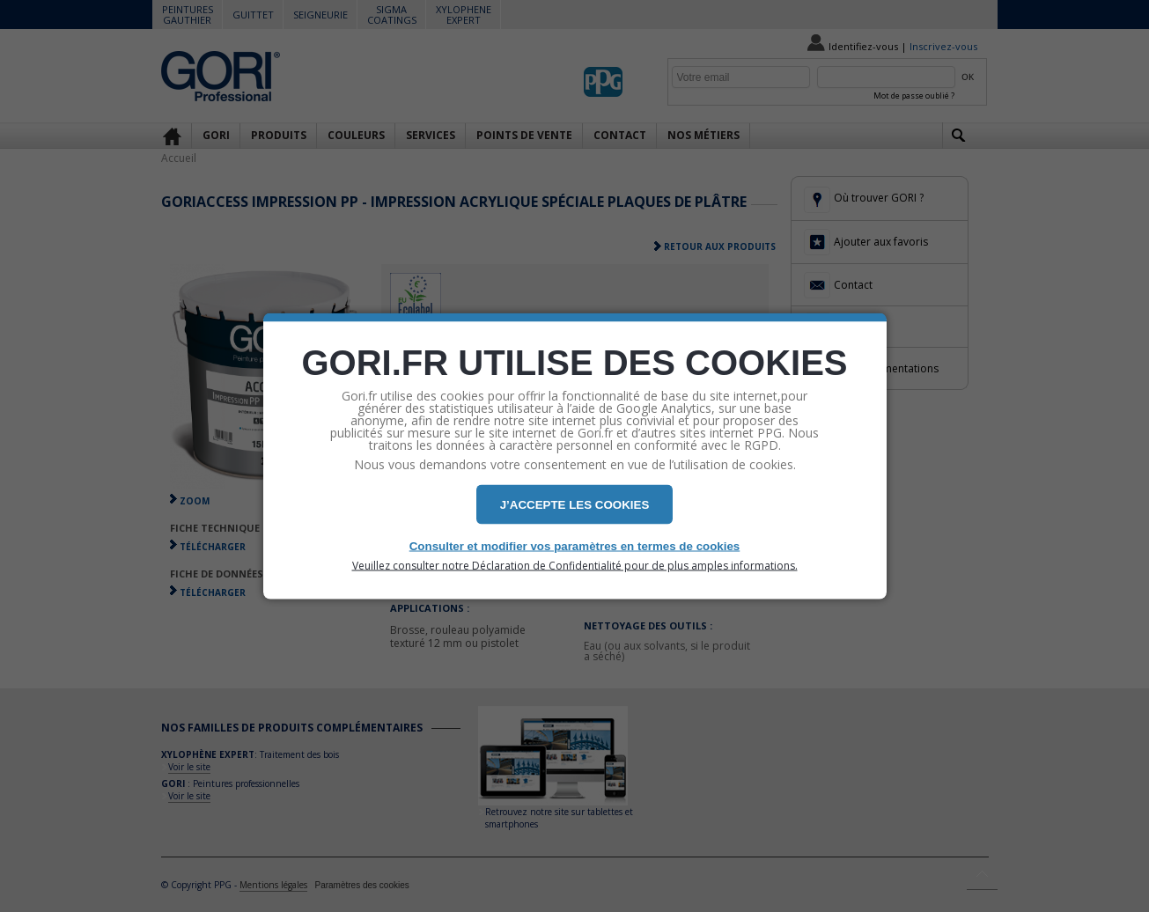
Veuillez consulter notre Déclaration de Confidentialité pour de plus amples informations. (575, 566)
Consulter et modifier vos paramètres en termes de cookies (574, 546)
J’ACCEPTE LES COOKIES (575, 504)
